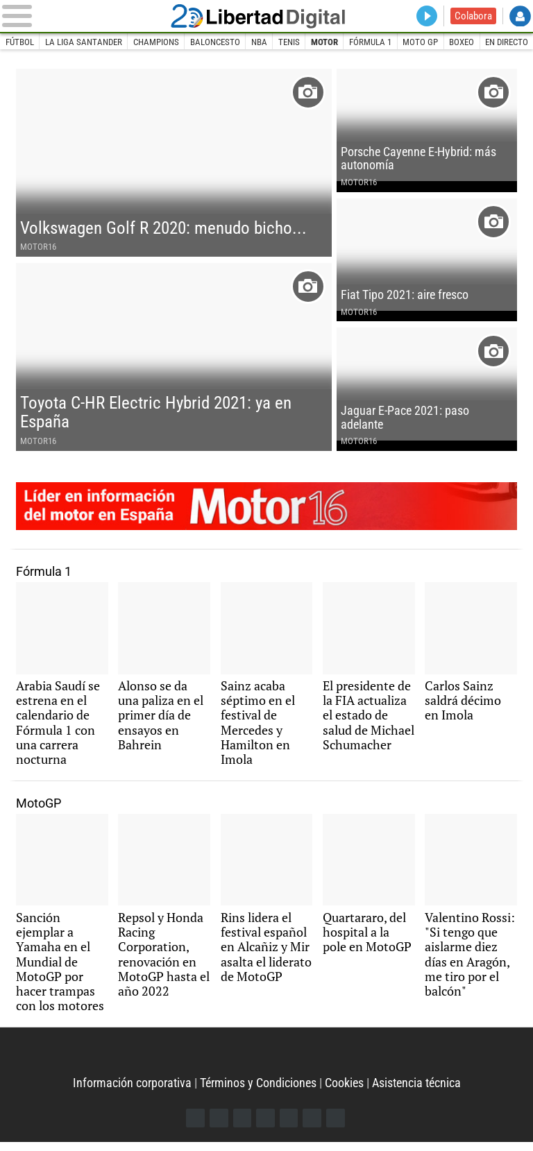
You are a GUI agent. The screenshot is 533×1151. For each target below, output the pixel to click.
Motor (325, 42)
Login (520, 16)
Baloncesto (215, 42)
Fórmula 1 (371, 42)
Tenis (290, 42)
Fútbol (20, 42)
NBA (260, 42)
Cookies (344, 1092)
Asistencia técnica (416, 1092)
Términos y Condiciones (258, 1092)
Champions (156, 42)
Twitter (218, 1127)
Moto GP (421, 42)
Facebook (194, 1127)
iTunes (336, 1127)
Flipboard (289, 1127)
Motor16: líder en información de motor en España (266, 511)
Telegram (312, 1127)
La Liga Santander (83, 42)
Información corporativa (132, 1092)
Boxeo (462, 42)
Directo (426, 16)
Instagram (241, 1127)
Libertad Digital (266, 15)
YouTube (265, 1127)
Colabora (473, 16)
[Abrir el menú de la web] (83, 16)
